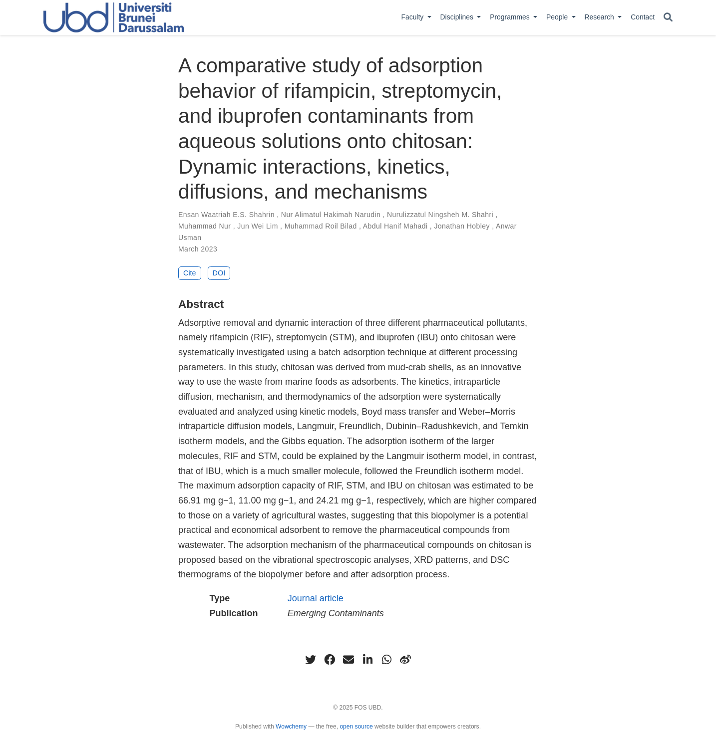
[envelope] (348, 659)
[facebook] (329, 659)
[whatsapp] (386, 659)
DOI (219, 273)
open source (356, 726)
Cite (189, 273)
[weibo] (405, 659)
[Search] (668, 17)
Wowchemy (291, 726)
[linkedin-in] (367, 659)
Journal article (316, 598)
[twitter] (310, 659)
